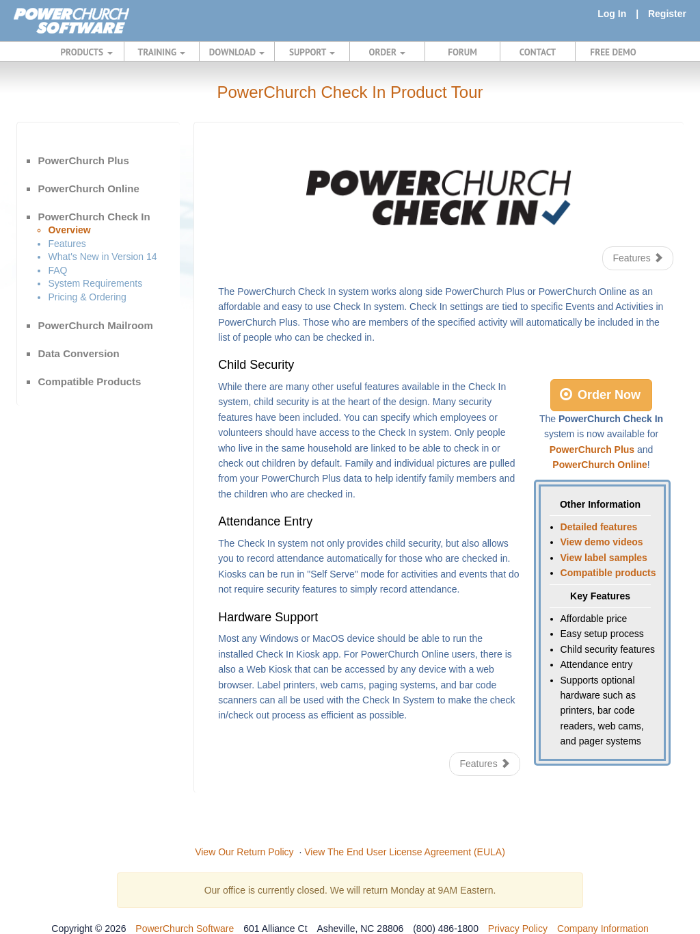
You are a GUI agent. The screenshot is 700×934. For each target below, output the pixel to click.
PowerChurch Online (88, 188)
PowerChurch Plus (83, 160)
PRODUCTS (87, 52)
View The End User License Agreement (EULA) (404, 851)
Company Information (603, 928)
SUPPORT (312, 52)
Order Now (600, 395)
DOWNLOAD (237, 52)
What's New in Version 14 (102, 256)
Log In (611, 13)
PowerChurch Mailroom (95, 325)
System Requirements (95, 283)
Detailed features (599, 526)
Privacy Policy (518, 928)
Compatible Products (89, 381)
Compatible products (608, 572)
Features (66, 243)
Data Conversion (78, 353)
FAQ (57, 270)
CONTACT (538, 52)
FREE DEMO (613, 52)
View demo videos (602, 541)
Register (667, 13)
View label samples (604, 557)
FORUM (462, 52)
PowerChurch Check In (94, 216)
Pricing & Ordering (87, 296)
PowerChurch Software (184, 928)
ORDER (387, 52)
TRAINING (162, 52)
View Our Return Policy (244, 851)
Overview (69, 229)
